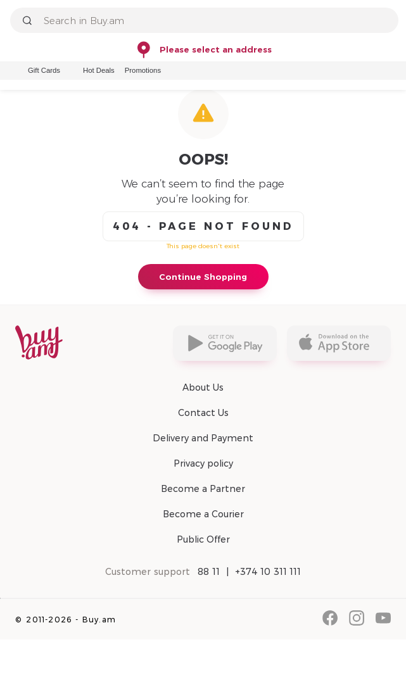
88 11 (209, 571)
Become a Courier (203, 514)
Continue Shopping (203, 277)
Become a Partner (203, 488)
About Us (203, 387)
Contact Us (203, 413)
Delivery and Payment (203, 438)
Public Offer (203, 539)
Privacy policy (203, 463)
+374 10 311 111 (268, 571)
